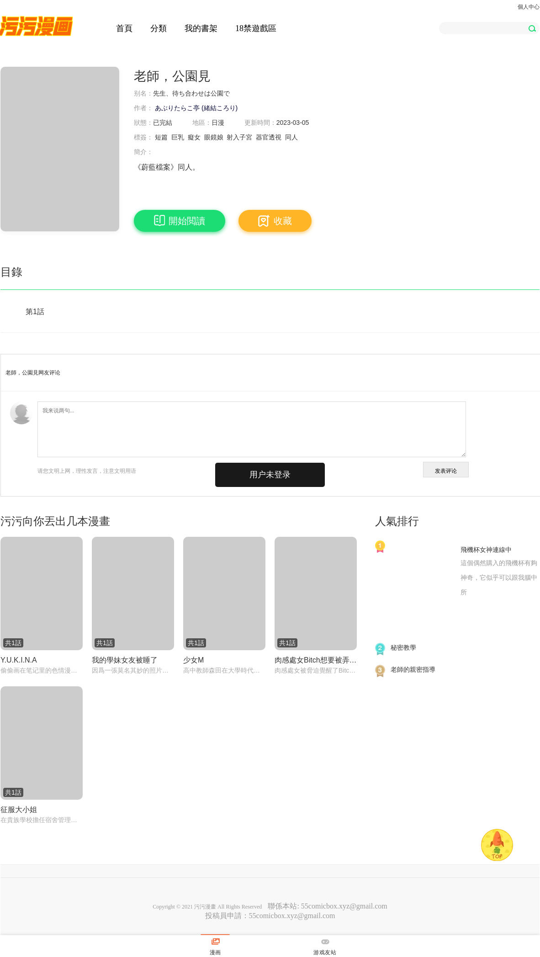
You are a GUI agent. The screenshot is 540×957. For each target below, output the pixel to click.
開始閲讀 (179, 220)
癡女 (194, 137)
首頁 (124, 28)
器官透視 (268, 137)
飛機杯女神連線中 (486, 549)
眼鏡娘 (213, 137)
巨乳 (177, 137)
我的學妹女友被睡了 (125, 660)
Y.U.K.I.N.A (18, 660)
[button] (532, 28)
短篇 (161, 137)
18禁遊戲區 (255, 28)
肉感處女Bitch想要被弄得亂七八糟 (316, 660)
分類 (158, 28)
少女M (193, 660)
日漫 (218, 122)
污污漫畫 (205, 907)
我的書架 (201, 28)
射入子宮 (239, 137)
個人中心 (529, 7)
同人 (291, 137)
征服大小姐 (18, 809)
